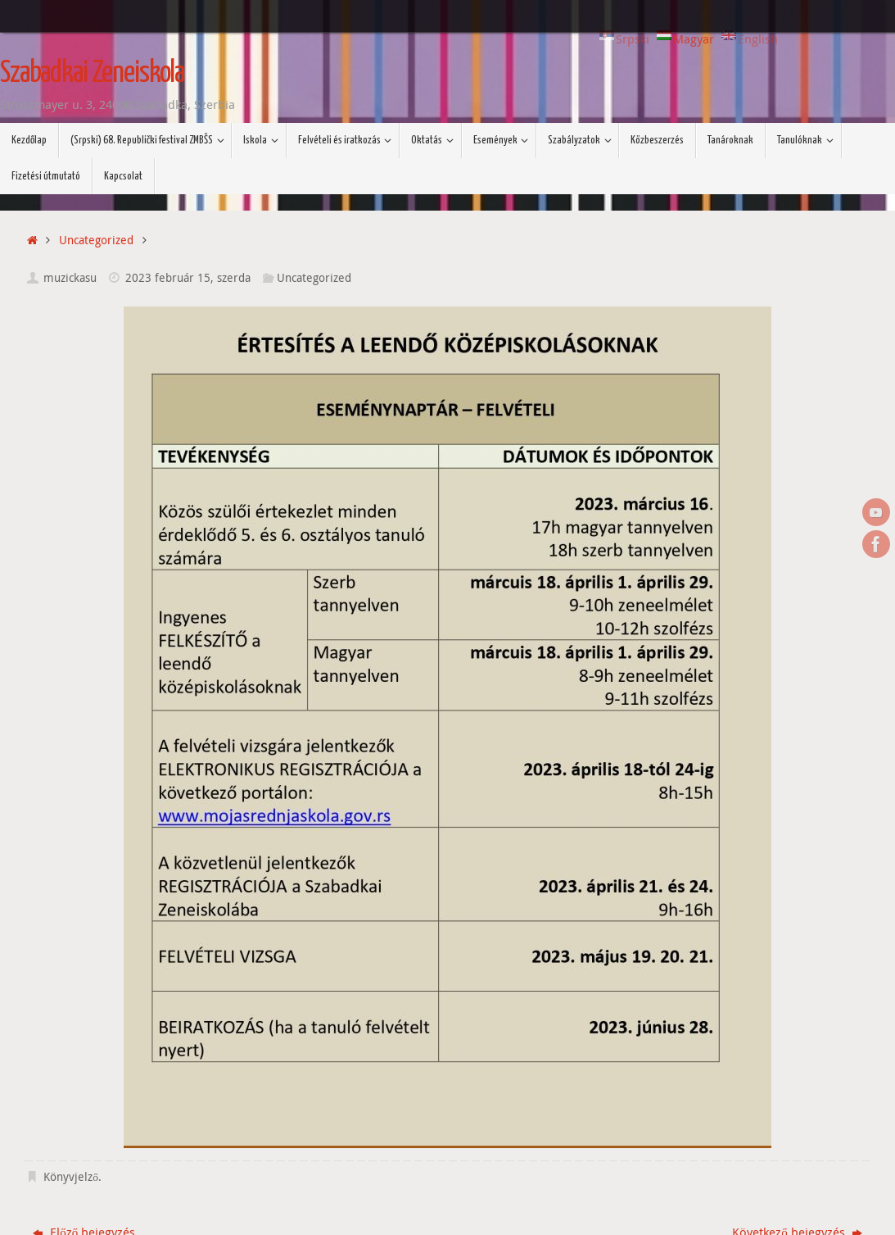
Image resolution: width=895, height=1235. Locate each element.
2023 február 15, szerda (188, 277)
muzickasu (70, 277)
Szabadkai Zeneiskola (92, 74)
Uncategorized (96, 240)
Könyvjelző (70, 1176)
